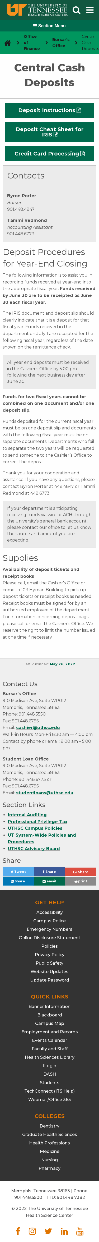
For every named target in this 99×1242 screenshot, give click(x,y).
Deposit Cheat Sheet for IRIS (49, 132)
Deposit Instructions (46, 110)
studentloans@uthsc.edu (44, 792)
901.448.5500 (28, 1197)
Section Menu (49, 26)
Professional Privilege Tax (37, 821)
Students (49, 1082)
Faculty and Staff (50, 1048)
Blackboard (49, 1015)
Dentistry (49, 1126)
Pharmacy (49, 1168)
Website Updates (49, 971)
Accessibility (49, 912)
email (49, 881)
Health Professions (49, 1142)
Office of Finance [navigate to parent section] (32, 42)
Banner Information (49, 1006)
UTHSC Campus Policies (35, 828)
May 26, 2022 (62, 664)
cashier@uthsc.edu (38, 727)
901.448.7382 (71, 1197)
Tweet (22, 873)
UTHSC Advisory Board (34, 848)
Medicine (49, 1151)
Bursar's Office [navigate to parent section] (61, 42)
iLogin (49, 1065)
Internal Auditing (27, 814)
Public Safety (49, 963)
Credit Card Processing (47, 153)
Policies (49, 946)
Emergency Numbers (49, 929)
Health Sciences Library (49, 1057)
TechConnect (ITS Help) (49, 1091)
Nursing (49, 1159)
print (80, 881)
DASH (49, 1074)
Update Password (49, 980)
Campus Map (49, 1023)
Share (54, 873)
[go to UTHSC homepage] (5, 43)
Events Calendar (49, 1040)
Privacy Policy (49, 954)
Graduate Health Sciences (49, 1134)
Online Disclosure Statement (49, 937)
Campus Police (49, 920)
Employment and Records (49, 1031)
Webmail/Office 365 (49, 1099)
